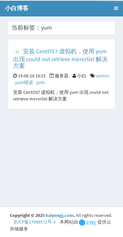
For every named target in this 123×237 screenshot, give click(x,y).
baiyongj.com (59, 215)
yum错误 (24, 82)
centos (102, 76)
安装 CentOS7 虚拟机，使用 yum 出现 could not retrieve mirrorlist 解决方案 (60, 58)
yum (40, 82)
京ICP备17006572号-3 (34, 222)
